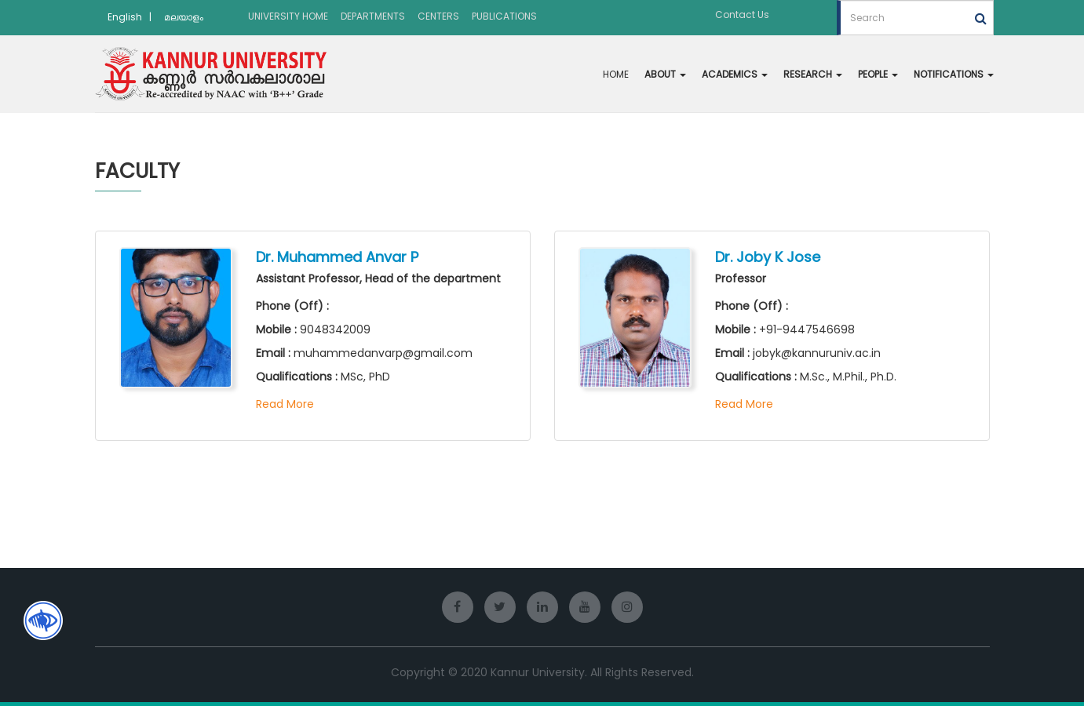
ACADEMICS (735, 74)
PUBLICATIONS (504, 16)
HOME (616, 74)
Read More (285, 404)
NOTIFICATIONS (954, 74)
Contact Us (742, 14)
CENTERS (438, 16)
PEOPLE (878, 74)
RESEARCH (812, 74)
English (125, 17)
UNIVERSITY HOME (288, 16)
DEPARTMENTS (373, 16)
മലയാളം (183, 17)
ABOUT (665, 74)
